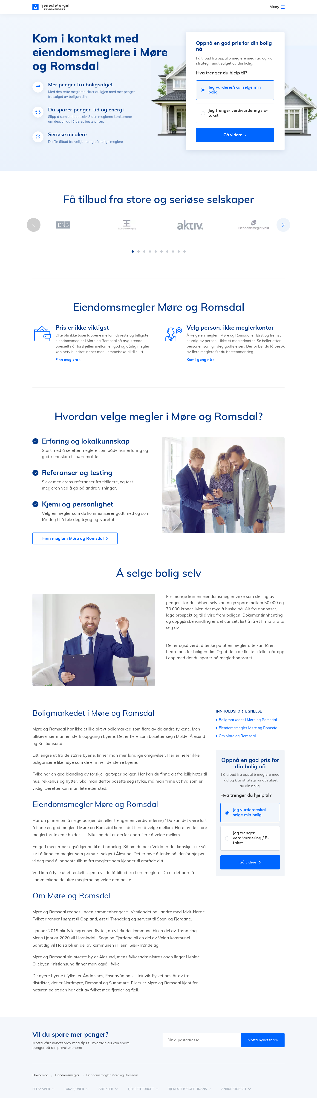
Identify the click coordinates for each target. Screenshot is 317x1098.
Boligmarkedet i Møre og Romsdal (248, 715)
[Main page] (53, 7)
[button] (133, 247)
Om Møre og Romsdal (237, 731)
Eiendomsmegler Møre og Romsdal (248, 723)
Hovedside (42, 1071)
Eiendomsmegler (69, 1071)
